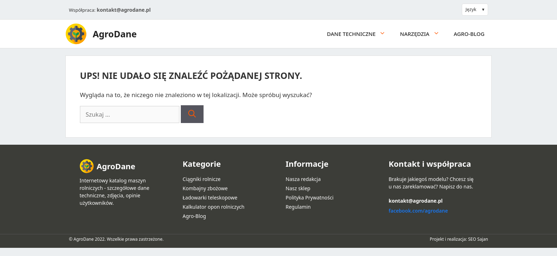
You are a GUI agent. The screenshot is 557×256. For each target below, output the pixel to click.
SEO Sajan (478, 239)
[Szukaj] (192, 114)
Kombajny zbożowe (205, 188)
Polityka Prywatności (310, 197)
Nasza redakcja (303, 179)
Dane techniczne (360, 34)
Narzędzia (423, 34)
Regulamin (298, 206)
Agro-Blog (469, 33)
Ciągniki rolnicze (202, 179)
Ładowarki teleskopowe (210, 197)
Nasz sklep (298, 188)
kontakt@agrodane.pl (124, 9)
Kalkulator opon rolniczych (213, 206)
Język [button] (471, 9)
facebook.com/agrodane (418, 210)
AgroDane (115, 34)
